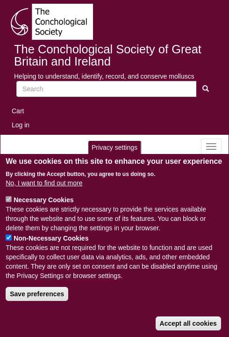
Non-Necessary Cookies (51, 238)
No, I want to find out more (44, 183)
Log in (20, 125)
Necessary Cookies (43, 200)
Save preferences (37, 294)
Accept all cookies (188, 323)
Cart (18, 111)
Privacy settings (114, 147)
